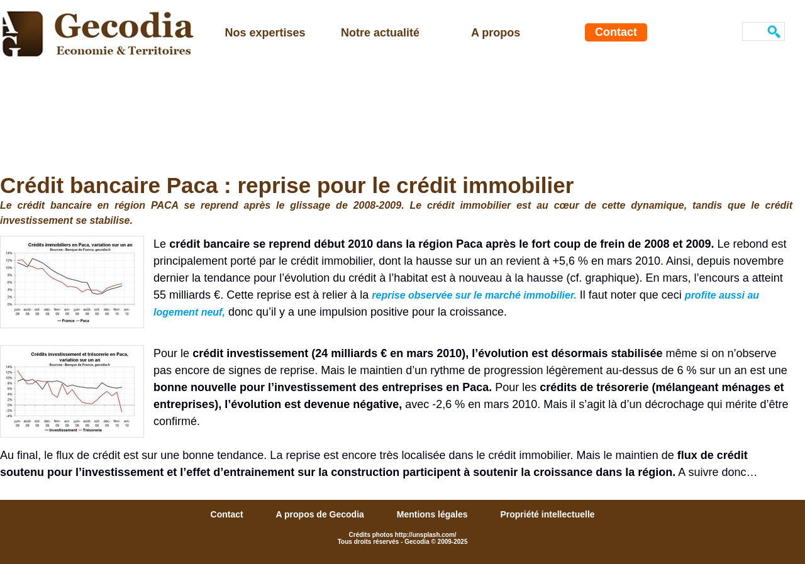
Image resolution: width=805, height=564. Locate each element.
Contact (616, 32)
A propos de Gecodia (321, 514)
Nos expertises (265, 32)
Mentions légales (433, 514)
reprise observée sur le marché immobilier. (474, 295)
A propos (495, 32)
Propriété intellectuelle (547, 514)
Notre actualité (380, 32)
